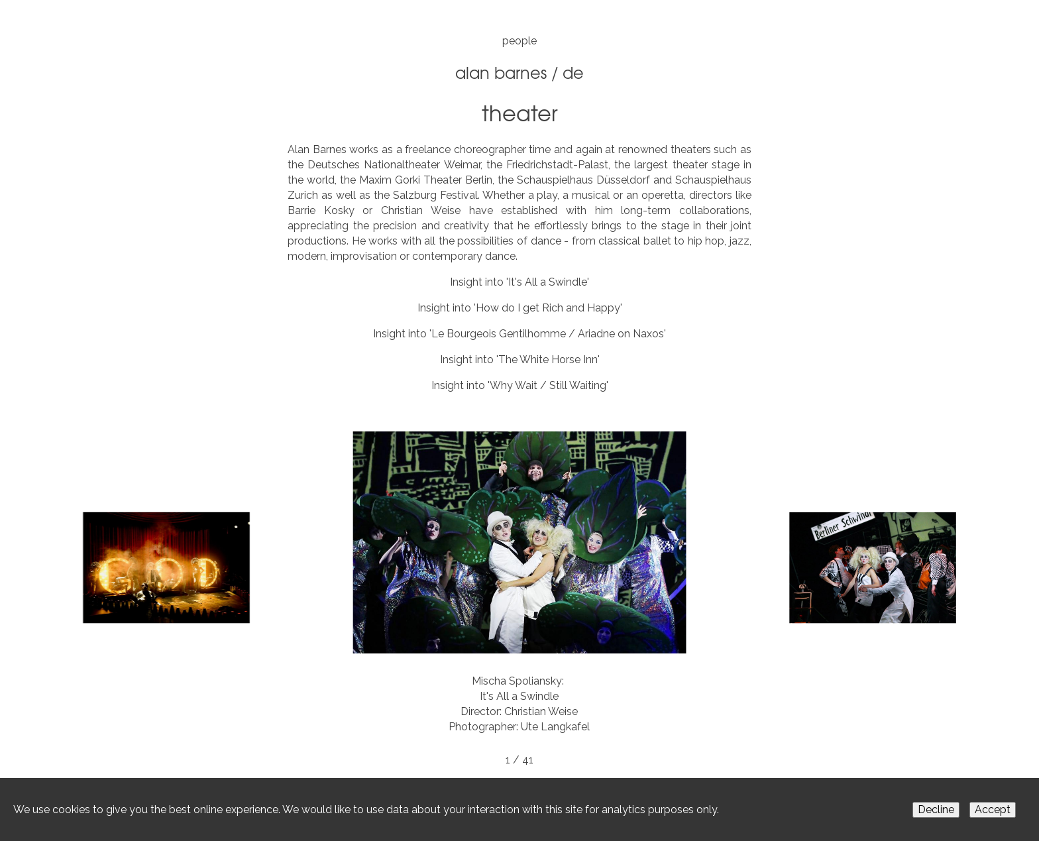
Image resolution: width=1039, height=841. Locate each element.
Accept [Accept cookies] (993, 809)
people (519, 40)
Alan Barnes (501, 72)
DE (573, 72)
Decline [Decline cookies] (936, 809)
